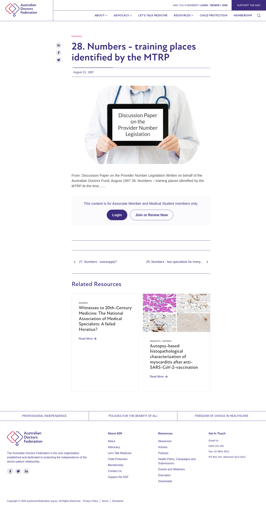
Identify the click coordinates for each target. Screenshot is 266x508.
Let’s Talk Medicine (153, 15)
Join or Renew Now (151, 215)
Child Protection (213, 15)
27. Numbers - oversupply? (94, 262)
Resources (182, 15)
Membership (243, 15)
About (100, 15)
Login (117, 215)
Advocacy (121, 15)
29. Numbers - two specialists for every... (178, 262)
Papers (77, 36)
